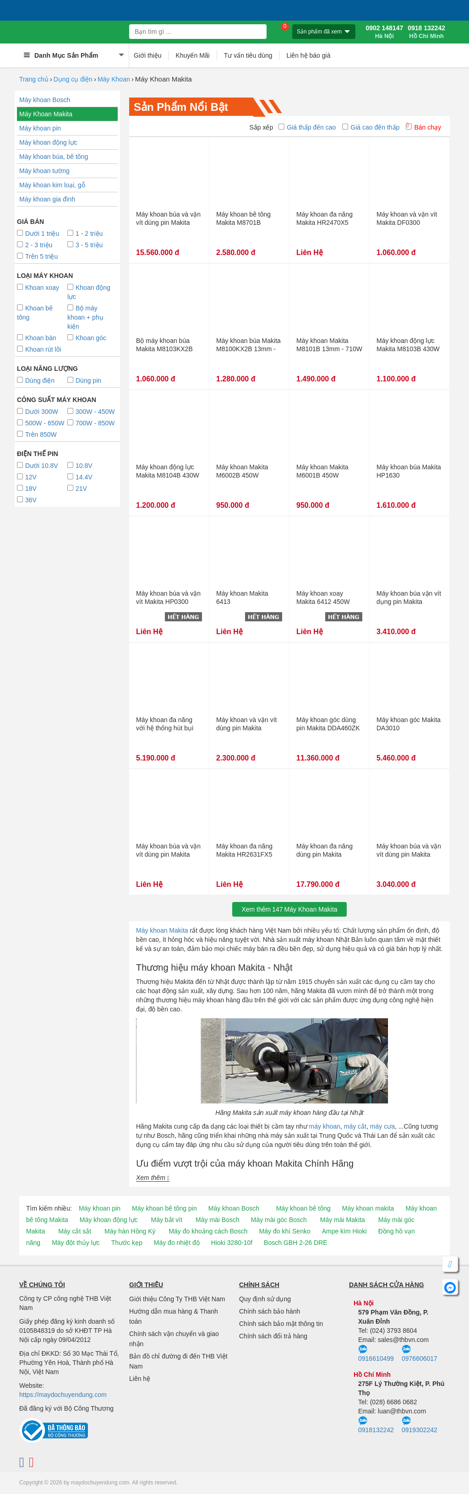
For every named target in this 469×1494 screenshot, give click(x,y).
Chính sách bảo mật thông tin (281, 1323)
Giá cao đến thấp (370, 127)
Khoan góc (86, 338)
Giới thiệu (148, 55)
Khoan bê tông (35, 312)
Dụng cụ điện (73, 79)
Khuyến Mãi (193, 55)
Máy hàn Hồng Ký (130, 1231)
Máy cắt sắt (74, 1231)
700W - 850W (91, 423)
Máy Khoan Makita (45, 114)
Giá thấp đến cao (307, 127)
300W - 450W (91, 411)
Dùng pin (84, 380)
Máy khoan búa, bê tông (53, 156)
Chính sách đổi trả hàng (273, 1336)
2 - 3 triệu (34, 245)
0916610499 (376, 1353)
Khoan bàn (36, 338)
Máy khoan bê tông (303, 1208)
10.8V (80, 465)
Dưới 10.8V (37, 465)
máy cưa (382, 1126)
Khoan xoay (38, 287)
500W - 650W (41, 423)
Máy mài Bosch (218, 1219)
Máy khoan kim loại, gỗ (52, 185)
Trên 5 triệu (37, 256)
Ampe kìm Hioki (344, 1231)
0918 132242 (426, 32)
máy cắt (355, 1126)
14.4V (80, 477)
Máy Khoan (114, 79)
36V (27, 500)
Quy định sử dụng (265, 1299)
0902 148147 (384, 32)
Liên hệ (139, 1378)
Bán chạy (423, 127)
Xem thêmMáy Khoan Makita (289, 909)
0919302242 (419, 1425)
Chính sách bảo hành (269, 1311)
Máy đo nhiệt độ (177, 1242)
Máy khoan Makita (162, 930)
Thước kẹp (126, 1242)
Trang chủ (34, 79)
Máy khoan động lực (48, 142)
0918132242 (376, 1425)
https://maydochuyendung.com (63, 1394)
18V (27, 488)
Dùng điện (36, 380)
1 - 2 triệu (85, 233)
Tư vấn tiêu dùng (248, 55)
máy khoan (324, 1126)
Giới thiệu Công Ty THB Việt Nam (177, 1299)
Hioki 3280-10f (231, 1242)
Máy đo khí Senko (285, 1231)
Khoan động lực (88, 292)
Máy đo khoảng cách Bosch (208, 1231)
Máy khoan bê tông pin (164, 1208)
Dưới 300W (37, 411)
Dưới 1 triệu (38, 233)
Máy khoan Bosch (44, 99)
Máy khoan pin (40, 128)
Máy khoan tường (44, 170)
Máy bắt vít (166, 1219)
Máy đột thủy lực (76, 1242)
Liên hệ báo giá (308, 55)
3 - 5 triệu (85, 245)
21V (77, 488)
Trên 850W (37, 434)
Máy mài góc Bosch (279, 1219)
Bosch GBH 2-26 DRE (295, 1242)
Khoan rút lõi (39, 349)
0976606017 (419, 1353)
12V (27, 477)
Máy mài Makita (342, 1219)
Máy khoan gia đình (47, 199)
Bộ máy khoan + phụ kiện (85, 317)
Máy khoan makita (368, 1208)
